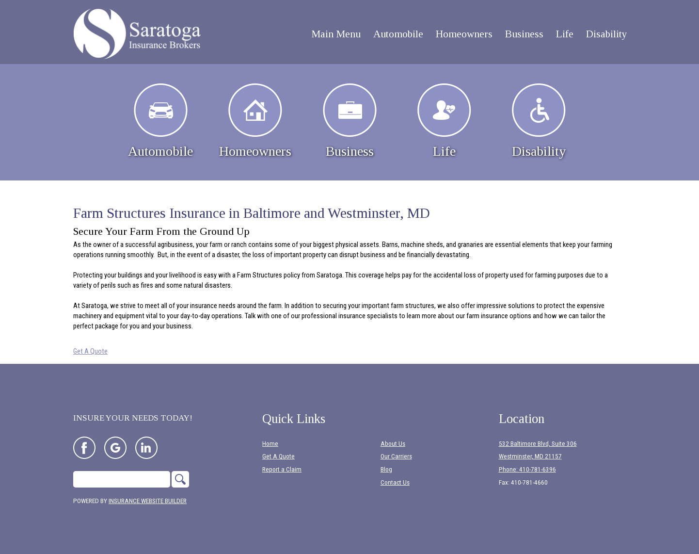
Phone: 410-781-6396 (527, 469)
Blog (386, 469)
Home (270, 443)
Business (350, 121)
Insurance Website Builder (148, 501)
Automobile (160, 121)
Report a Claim (282, 469)
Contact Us (395, 482)
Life (444, 121)
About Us (393, 443)
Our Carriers (396, 456)
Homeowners (255, 121)
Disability (539, 121)
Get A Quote (90, 351)
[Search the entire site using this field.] (121, 479)
